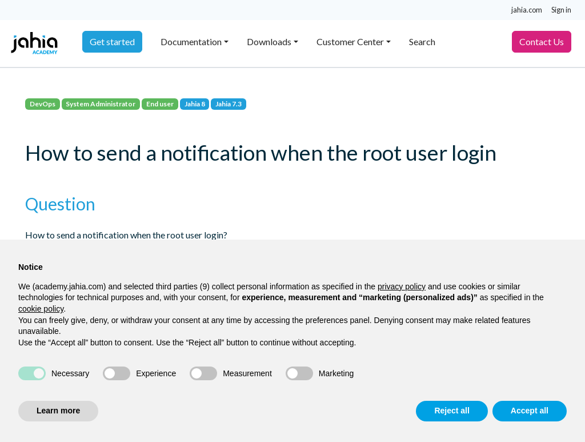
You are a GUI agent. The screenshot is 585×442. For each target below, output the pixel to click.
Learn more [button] (58, 410)
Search (422, 41)
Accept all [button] (529, 410)
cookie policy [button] (40, 308)
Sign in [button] (561, 9)
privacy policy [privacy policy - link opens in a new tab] (402, 286)
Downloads (269, 41)
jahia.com (526, 9)
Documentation (191, 41)
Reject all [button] (451, 410)
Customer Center (350, 41)
